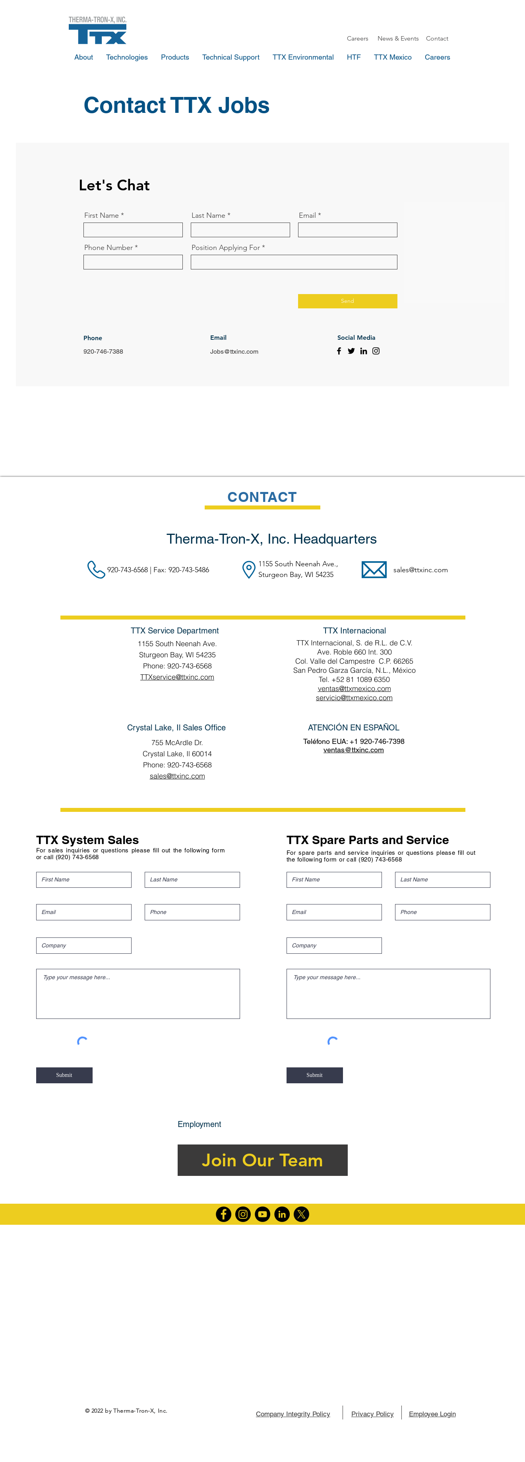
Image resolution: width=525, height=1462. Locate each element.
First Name (101, 215)
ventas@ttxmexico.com (354, 688)
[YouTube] (262, 1214)
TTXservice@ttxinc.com (177, 677)
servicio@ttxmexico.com (354, 697)
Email (307, 215)
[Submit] (64, 1075)
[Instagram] (376, 351)
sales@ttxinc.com (420, 569)
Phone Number (108, 247)
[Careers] (358, 38)
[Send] (347, 301)
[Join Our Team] (263, 1160)
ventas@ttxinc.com (354, 750)
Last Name (208, 215)
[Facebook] (339, 351)
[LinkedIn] (363, 351)
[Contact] (437, 38)
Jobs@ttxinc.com (234, 351)
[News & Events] (398, 38)
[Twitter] (351, 351)
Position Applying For (226, 247)
